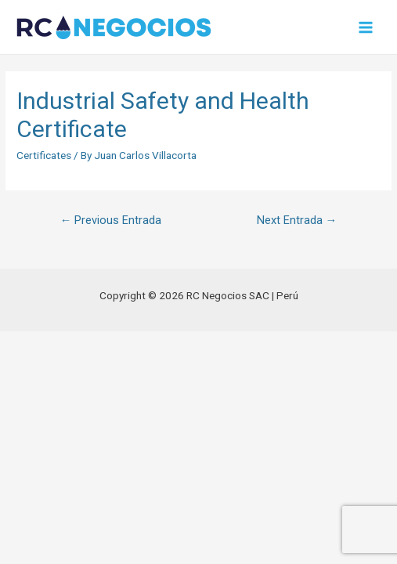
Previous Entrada (111, 220)
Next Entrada (297, 220)
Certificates (43, 155)
